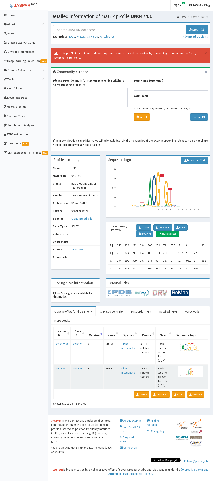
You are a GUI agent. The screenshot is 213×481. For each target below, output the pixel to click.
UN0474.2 (62, 344)
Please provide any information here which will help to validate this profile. (88, 83)
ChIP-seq (92, 36)
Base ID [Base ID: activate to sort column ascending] (77, 333)
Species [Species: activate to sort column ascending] (128, 335)
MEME (180, 227)
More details (62, 320)
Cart (179, 4)
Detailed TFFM (168, 311)
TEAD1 (71, 36)
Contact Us (128, 448)
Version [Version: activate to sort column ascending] (94, 335)
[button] (52, 5)
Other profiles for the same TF (73, 311)
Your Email (141, 96)
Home (181, 16)
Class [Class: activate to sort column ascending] (163, 335)
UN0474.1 (62, 368)
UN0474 (77, 344)
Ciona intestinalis (81, 218)
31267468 (77, 249)
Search (196, 29)
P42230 (81, 36)
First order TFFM (141, 311)
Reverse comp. (168, 233)
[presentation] (84, 123)
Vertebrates (107, 36)
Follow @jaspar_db (196, 461)
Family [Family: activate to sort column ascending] (146, 335)
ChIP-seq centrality (112, 311)
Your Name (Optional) (148, 80)
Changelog (155, 431)
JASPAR (144, 227)
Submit (199, 117)
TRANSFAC (163, 227)
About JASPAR (130, 420)
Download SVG (194, 160)
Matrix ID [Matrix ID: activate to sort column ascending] (61, 333)
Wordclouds (192, 311)
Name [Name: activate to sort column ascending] (111, 335)
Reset (141, 117)
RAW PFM (145, 233)
